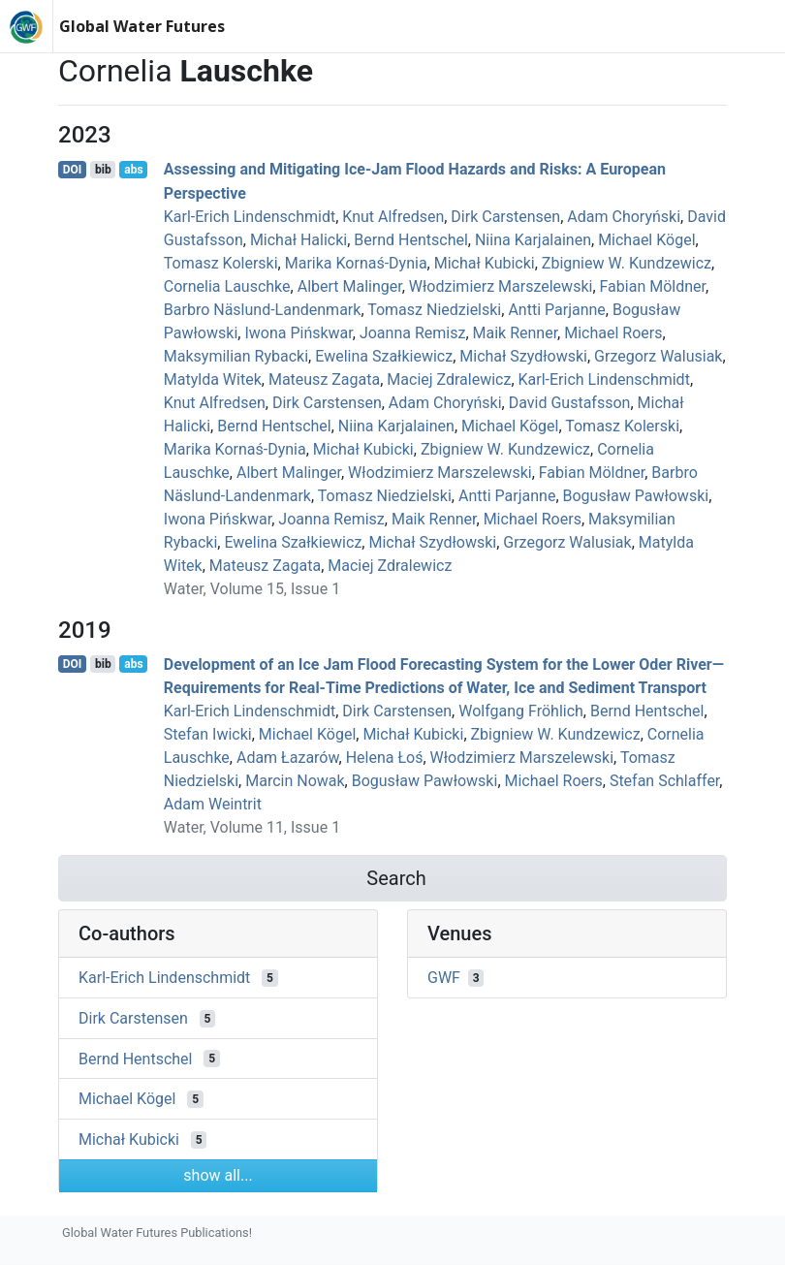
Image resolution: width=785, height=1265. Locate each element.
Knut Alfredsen (393, 216)
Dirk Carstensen (505, 216)
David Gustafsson (570, 403)
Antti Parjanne (556, 309)
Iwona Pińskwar (298, 333)
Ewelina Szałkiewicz (384, 356)
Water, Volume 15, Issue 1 (252, 589)
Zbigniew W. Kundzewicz (626, 263)
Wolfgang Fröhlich (520, 711)
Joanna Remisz (412, 333)
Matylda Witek (213, 379)
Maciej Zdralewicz (449, 379)
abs (133, 169)
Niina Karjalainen (533, 240)
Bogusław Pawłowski (636, 496)
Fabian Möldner (653, 286)
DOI (72, 169)
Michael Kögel (646, 240)
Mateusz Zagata (324, 379)
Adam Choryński (623, 216)
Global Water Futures (142, 26)
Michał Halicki (298, 240)
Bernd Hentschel (411, 240)
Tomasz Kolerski (221, 263)
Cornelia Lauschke (227, 286)
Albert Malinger (350, 286)
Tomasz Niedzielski (434, 309)
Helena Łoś (385, 757)
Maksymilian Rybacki (236, 356)
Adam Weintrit (213, 804)
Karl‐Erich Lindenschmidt (249, 216)
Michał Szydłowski (523, 356)
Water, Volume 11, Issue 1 (252, 827)
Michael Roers (613, 333)
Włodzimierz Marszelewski (501, 286)
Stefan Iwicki (208, 734)
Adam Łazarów (287, 757)
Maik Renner (515, 333)
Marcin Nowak (294, 781)
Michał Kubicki (484, 263)
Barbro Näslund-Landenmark (262, 309)
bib (103, 169)
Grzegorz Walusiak (658, 356)
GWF (443, 977)
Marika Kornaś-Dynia (356, 263)
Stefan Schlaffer (664, 781)
